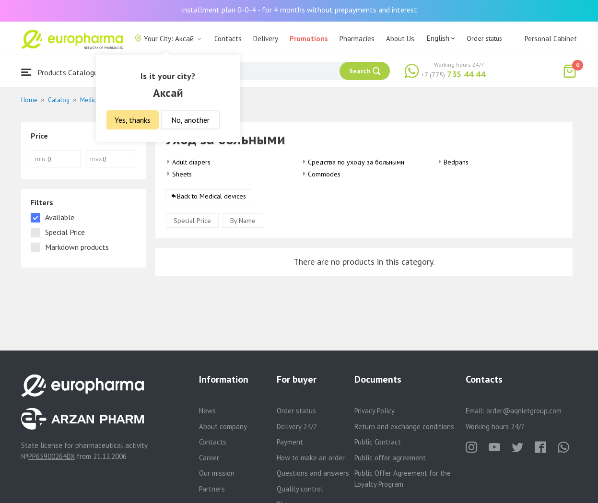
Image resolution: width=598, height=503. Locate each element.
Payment (290, 441)
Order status (484, 38)
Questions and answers (313, 473)
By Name (243, 220)
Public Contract (377, 441)
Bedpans (456, 162)
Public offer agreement (390, 457)
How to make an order (311, 457)
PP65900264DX (51, 456)
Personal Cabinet (551, 38)
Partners (212, 488)
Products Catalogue (61, 72)
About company (223, 426)
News (207, 410)
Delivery (265, 38)
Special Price (192, 220)
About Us (400, 38)
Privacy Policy (374, 410)
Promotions (309, 38)
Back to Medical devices (211, 196)
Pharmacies (357, 38)
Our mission (217, 473)
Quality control (300, 488)
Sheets (182, 174)
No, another (190, 120)
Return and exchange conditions (404, 426)
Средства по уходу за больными (356, 162)
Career (209, 457)
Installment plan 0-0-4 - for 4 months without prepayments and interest (299, 9)
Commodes (324, 174)
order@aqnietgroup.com (524, 410)
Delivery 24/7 (297, 426)
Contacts (228, 38)
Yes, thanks (133, 120)
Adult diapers (191, 162)
